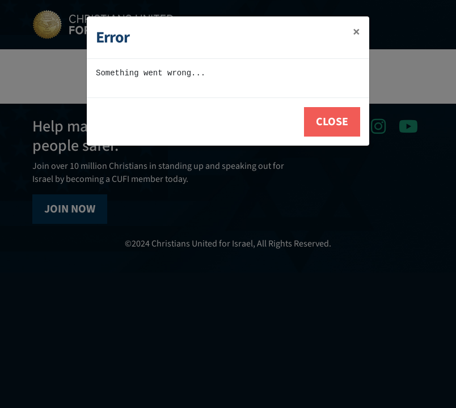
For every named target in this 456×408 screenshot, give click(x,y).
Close (332, 122)
